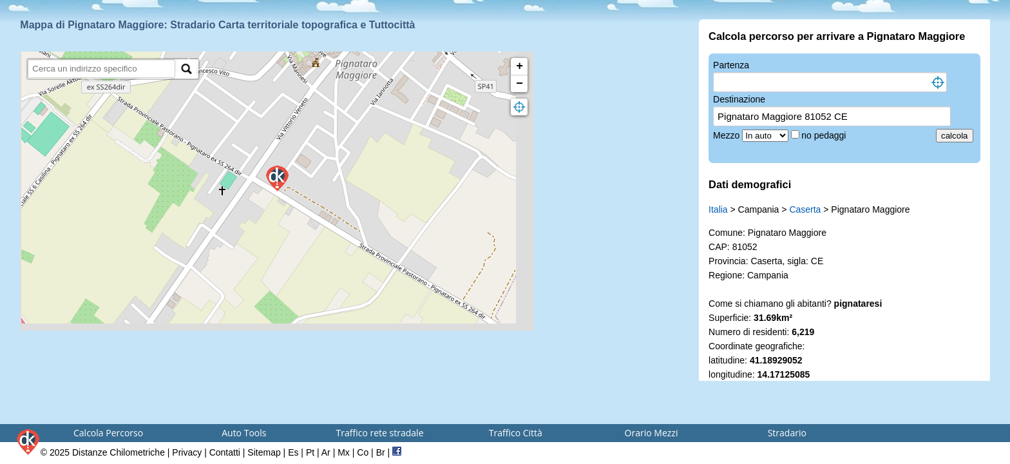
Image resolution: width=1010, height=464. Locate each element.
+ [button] (519, 66)
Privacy (187, 452)
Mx (344, 452)
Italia (718, 209)
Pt (310, 452)
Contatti (224, 452)
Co (362, 452)
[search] (101, 68)
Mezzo (727, 135)
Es (293, 452)
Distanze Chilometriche (118, 452)
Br (380, 452)
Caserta (805, 209)
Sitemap (263, 452)
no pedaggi (824, 135)
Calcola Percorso (108, 433)
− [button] (519, 84)
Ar (325, 452)
